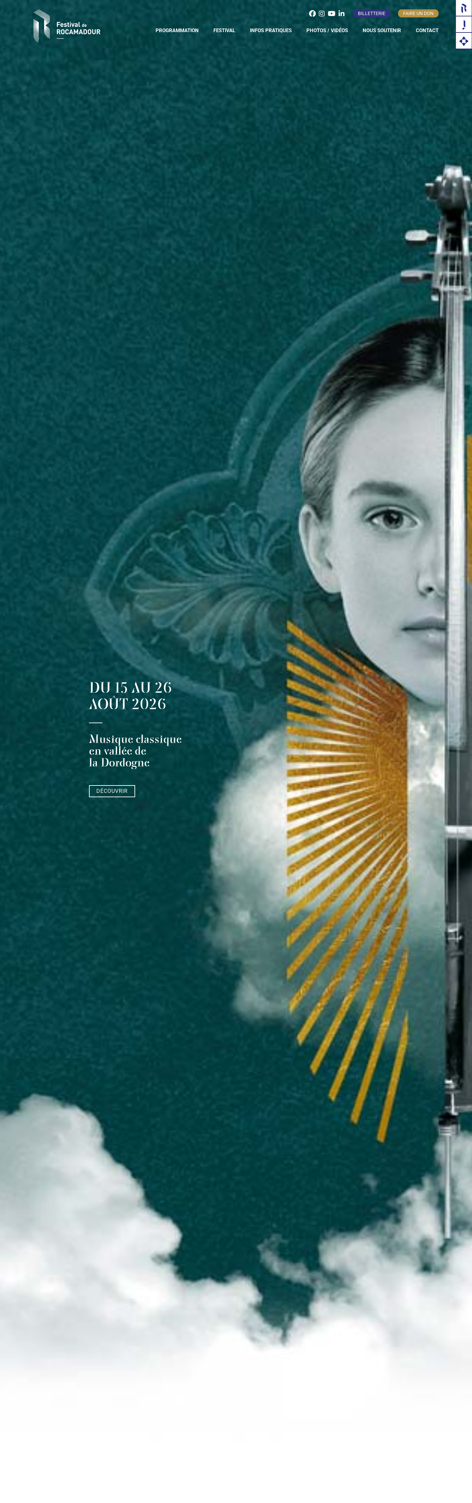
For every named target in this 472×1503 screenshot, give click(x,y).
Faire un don (418, 13)
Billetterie (371, 13)
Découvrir (112, 791)
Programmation (177, 30)
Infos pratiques (271, 30)
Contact (427, 30)
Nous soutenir (382, 30)
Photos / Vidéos (327, 30)
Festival (224, 30)
